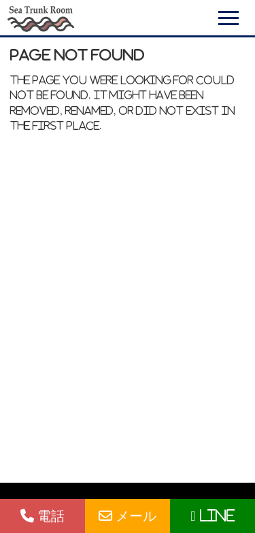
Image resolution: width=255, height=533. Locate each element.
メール (127, 516)
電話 (42, 516)
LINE (212, 516)
